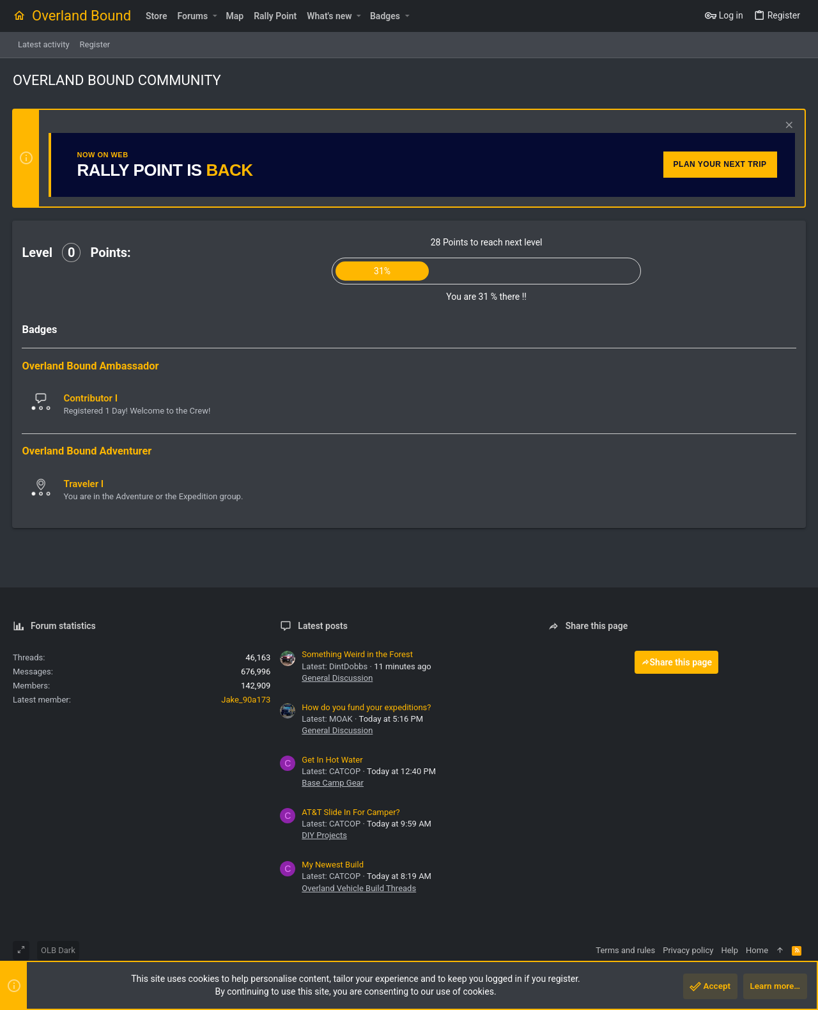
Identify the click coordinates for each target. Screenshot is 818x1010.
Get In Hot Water (332, 760)
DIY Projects (324, 835)
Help (729, 950)
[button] (214, 16)
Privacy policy (688, 950)
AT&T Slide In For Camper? (350, 812)
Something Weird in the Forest (357, 654)
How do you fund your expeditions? (366, 707)
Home (757, 950)
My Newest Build (333, 864)
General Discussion (337, 678)
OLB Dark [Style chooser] (58, 950)
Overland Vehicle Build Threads (359, 888)
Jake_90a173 (245, 699)
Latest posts (323, 626)
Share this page (677, 662)
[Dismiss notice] (787, 126)
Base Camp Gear (333, 783)
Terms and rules (625, 950)
